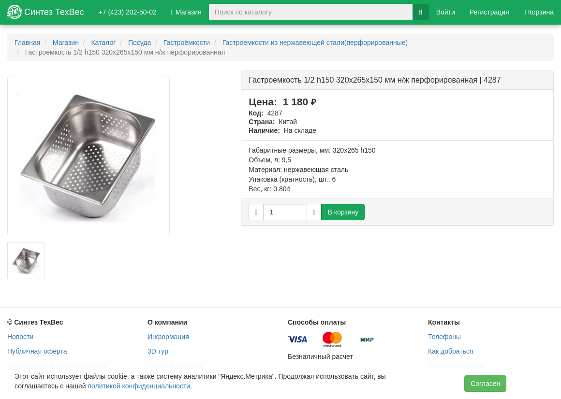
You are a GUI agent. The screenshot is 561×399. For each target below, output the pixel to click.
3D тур (158, 351)
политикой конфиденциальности (139, 386)
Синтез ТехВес (45, 12)
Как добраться (450, 351)
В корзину (342, 212)
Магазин (186, 12)
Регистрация (489, 12)
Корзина (539, 12)
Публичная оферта (37, 351)
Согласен (485, 383)
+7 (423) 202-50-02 (128, 12)
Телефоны (444, 337)
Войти (445, 12)
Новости (20, 337)
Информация (168, 337)
